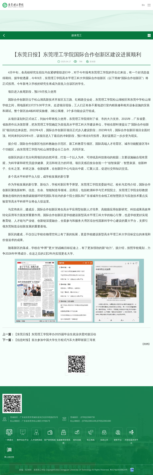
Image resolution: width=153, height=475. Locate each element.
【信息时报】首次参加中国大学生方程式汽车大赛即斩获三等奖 (48, 340)
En (143, 5)
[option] (76, 20)
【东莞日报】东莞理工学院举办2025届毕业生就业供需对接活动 (49, 334)
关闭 (146, 344)
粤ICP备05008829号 (118, 470)
